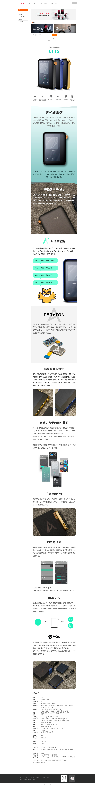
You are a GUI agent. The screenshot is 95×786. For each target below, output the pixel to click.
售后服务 (51, 3)
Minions (20, 14)
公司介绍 (40, 3)
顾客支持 (45, 3)
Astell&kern (21, 12)
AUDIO (20, 19)
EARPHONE (21, 21)
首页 (29, 3)
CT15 (75, 21)
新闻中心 (56, 3)
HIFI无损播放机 (22, 16)
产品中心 (35, 3)
